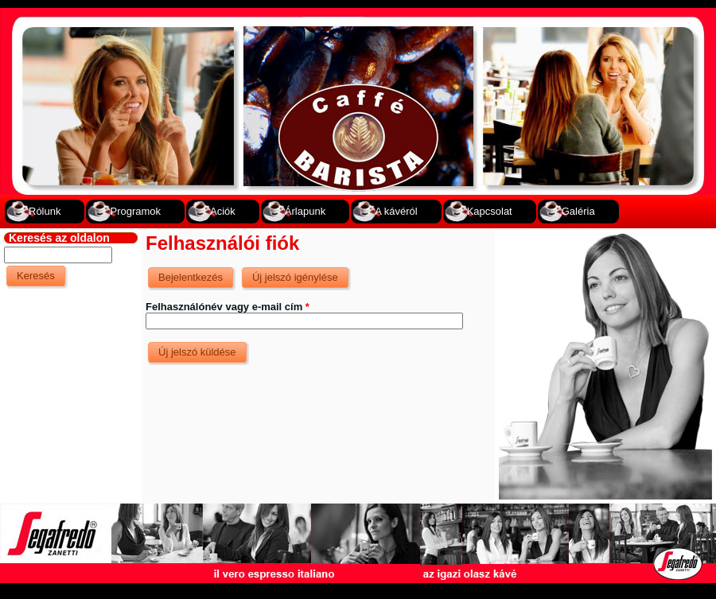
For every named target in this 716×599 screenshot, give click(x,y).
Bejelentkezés (190, 277)
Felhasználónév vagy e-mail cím (227, 307)
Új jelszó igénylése (301, 274)
